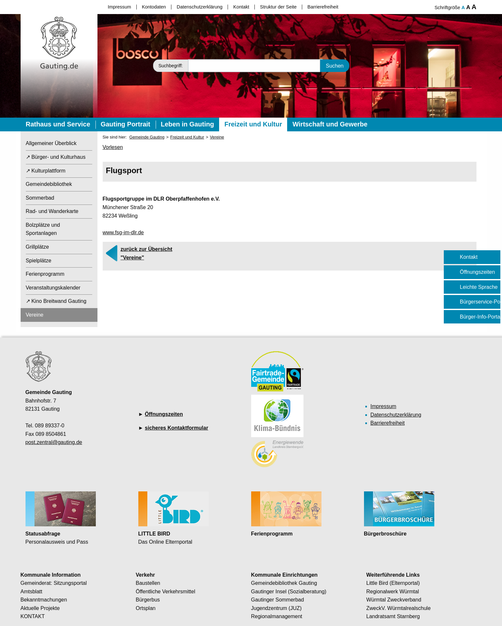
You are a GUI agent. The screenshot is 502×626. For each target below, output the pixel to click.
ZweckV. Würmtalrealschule (398, 608)
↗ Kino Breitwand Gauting (56, 301)
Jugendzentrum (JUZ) (276, 608)
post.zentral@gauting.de (54, 442)
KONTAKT (33, 616)
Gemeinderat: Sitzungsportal (54, 583)
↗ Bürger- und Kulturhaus (56, 157)
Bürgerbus (148, 599)
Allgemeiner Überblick (51, 143)
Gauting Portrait (125, 124)
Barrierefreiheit (322, 7)
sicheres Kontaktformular (176, 428)
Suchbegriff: (171, 65)
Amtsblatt (32, 591)
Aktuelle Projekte (40, 608)
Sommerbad (40, 198)
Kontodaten (154, 7)
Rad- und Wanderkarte (52, 211)
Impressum (119, 7)
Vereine (34, 315)
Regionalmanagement (277, 616)
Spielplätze (38, 260)
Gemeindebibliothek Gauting (284, 583)
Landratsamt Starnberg (393, 616)
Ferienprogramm (45, 274)
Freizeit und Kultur (253, 124)
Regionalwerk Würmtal (392, 591)
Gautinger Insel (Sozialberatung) (288, 591)
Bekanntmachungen (44, 599)
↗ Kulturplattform (45, 170)
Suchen (334, 65)
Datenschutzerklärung (199, 7)
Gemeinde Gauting (146, 137)
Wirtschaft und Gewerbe (329, 124)
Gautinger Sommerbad (277, 599)
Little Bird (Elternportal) (393, 583)
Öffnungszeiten (164, 414)
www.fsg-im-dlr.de (123, 232)
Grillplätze (37, 247)
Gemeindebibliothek (49, 184)
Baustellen (148, 583)
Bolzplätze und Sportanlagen (43, 229)
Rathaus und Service (58, 124)
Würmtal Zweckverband (393, 599)
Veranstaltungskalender (53, 287)
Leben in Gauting (187, 124)
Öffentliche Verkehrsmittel (165, 591)
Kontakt (241, 7)
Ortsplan (145, 608)
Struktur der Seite (278, 7)
